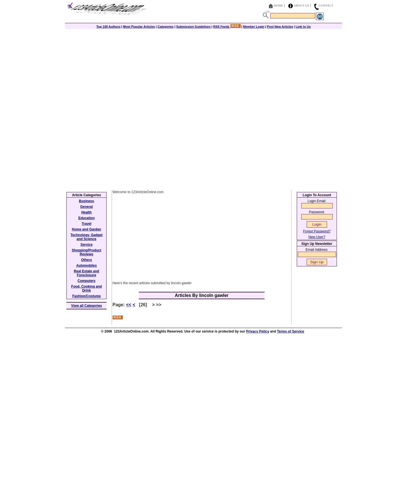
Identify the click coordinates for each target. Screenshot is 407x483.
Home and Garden (86, 229)
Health (86, 212)
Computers (86, 281)
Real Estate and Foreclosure (86, 273)
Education (86, 218)
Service (87, 245)
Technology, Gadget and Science (86, 237)
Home (278, 5)
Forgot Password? (316, 231)
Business (86, 201)
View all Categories (86, 306)
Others (86, 260)
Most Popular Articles (139, 26)
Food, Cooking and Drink (86, 288)
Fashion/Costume (86, 296)
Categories (165, 26)
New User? (316, 237)
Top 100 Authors (108, 26)
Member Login (253, 26)
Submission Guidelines (193, 26)
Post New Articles (280, 26)
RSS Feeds (227, 26)
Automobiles (86, 266)
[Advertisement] (203, 68)
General (86, 207)
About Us (301, 5)
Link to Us (303, 26)
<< (128, 304)
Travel (87, 224)
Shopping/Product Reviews (86, 252)
